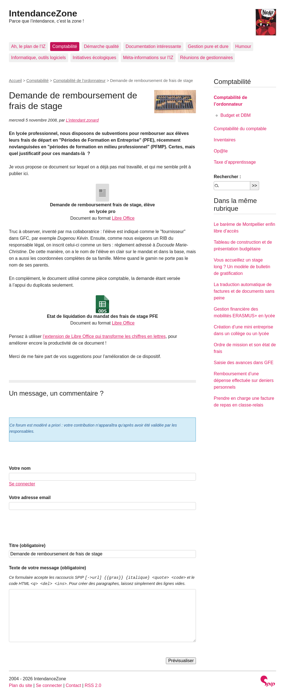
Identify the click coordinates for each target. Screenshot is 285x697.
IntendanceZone (43, 13)
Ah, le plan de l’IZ (28, 46)
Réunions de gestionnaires (206, 57)
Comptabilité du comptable (240, 128)
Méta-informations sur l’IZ (148, 57)
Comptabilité (64, 46)
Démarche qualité (101, 46)
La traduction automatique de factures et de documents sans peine (244, 291)
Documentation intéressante (153, 46)
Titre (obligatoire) (27, 545)
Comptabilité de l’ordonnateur (79, 80)
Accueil (15, 80)
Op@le (221, 151)
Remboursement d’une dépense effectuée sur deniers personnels (244, 380)
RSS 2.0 (93, 685)
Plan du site (20, 685)
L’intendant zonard (82, 120)
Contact (73, 685)
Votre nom (20, 468)
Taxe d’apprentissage (235, 162)
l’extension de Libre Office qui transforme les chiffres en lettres (104, 336)
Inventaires (224, 139)
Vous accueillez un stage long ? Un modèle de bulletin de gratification (242, 267)
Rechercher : (227, 176)
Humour (243, 46)
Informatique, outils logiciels (38, 57)
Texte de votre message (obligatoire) (47, 567)
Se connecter (22, 483)
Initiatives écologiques (94, 57)
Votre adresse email (30, 497)
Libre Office (123, 218)
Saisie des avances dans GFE (243, 362)
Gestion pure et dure (208, 46)
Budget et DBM (235, 115)
